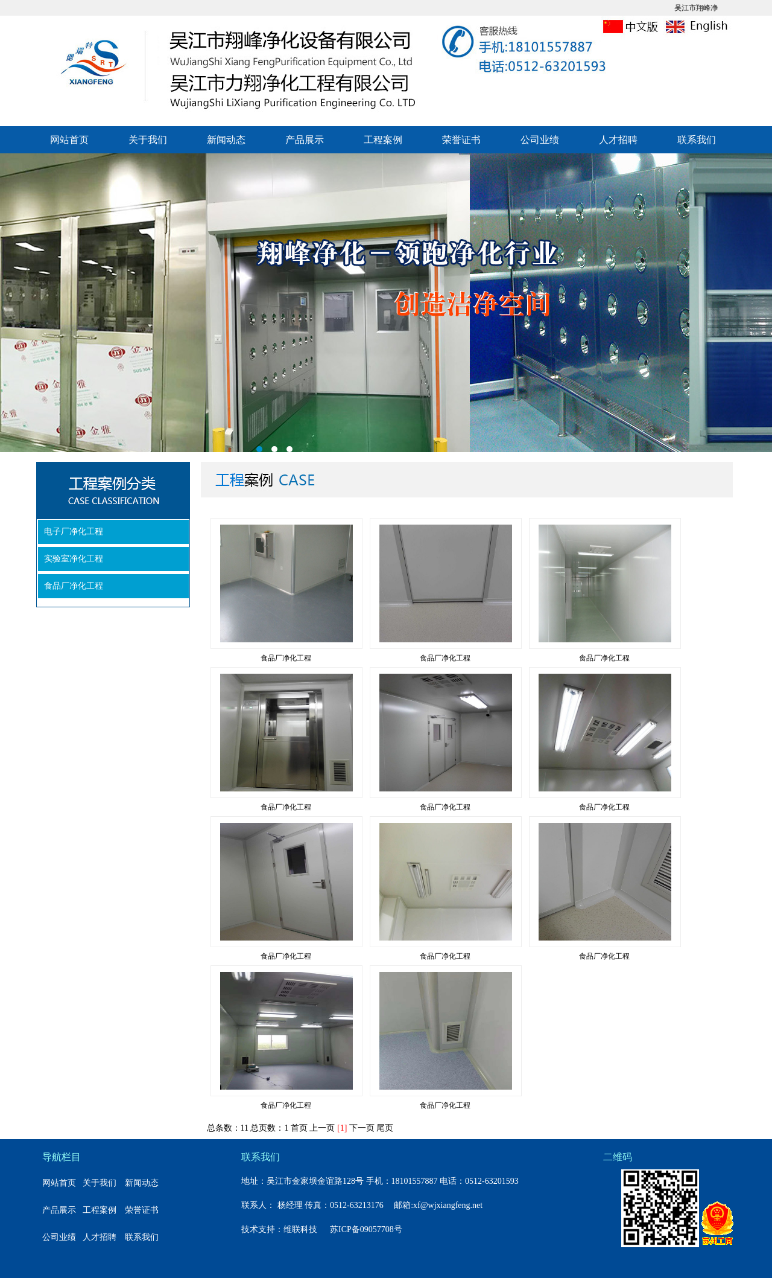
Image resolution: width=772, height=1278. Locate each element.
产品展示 (304, 140)
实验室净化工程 (73, 558)
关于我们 (147, 140)
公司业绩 (539, 140)
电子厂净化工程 (73, 531)
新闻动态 (226, 140)
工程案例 (383, 140)
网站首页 (69, 140)
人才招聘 (618, 140)
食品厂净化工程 (73, 585)
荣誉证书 (461, 140)
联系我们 (696, 140)
